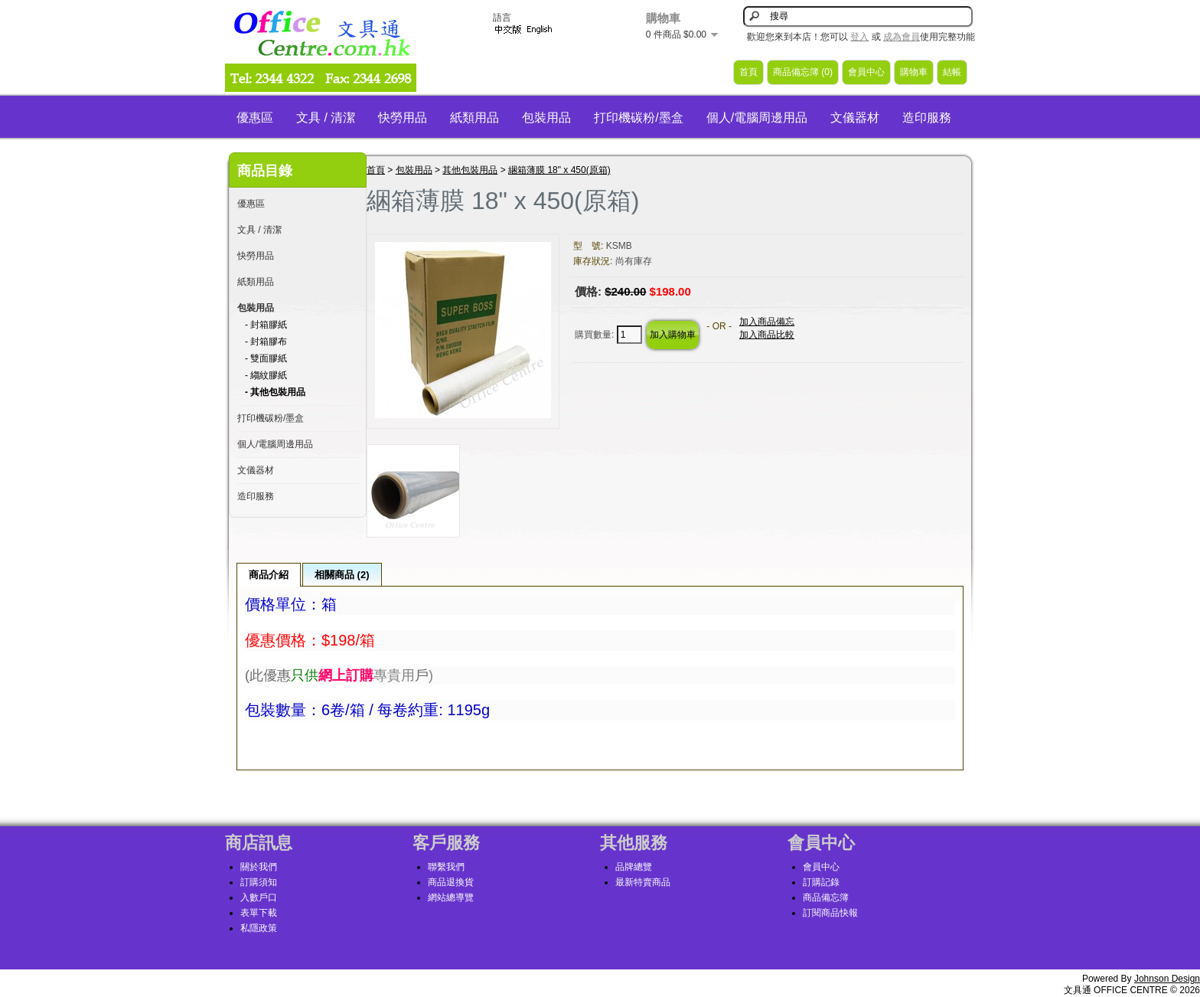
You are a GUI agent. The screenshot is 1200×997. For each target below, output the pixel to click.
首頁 (748, 72)
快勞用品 (402, 117)
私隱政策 (258, 928)
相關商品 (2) (342, 574)
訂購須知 (258, 882)
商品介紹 (269, 574)
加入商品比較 (766, 334)
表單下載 (258, 912)
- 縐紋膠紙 (266, 375)
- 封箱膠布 (266, 341)
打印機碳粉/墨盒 (638, 117)
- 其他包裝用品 (275, 392)
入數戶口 (258, 897)
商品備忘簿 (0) (803, 72)
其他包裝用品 (469, 170)
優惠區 (254, 117)
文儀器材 (854, 117)
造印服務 (926, 117)
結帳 (952, 72)
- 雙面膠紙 (266, 358)
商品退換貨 (451, 882)
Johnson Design (1167, 978)
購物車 (914, 72)
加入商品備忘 (766, 321)
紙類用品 (474, 117)
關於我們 (258, 866)
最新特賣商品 (642, 882)
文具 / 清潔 (325, 117)
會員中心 (866, 72)
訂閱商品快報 (830, 912)
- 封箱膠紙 (266, 324)
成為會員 (901, 36)
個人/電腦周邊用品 (756, 117)
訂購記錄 (821, 882)
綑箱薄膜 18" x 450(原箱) (559, 170)
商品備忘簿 (826, 897)
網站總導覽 (451, 897)
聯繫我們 (446, 866)
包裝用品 (546, 117)
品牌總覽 (633, 866)
